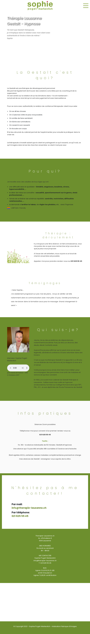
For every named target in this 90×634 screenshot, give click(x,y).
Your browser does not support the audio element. (18, 367)
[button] (58, 5)
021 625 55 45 (20, 516)
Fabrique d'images (69, 626)
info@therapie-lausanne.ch (29, 508)
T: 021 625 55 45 (45, 563)
